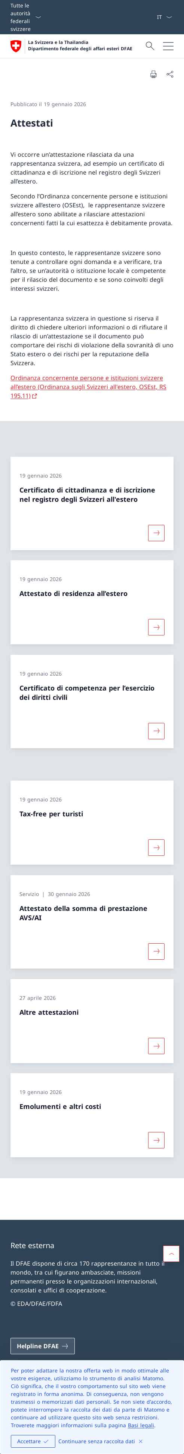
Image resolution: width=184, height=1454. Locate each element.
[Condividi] (170, 74)
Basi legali (141, 1425)
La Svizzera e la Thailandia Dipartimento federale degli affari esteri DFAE (80, 45)
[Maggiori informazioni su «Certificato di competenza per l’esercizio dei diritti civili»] (156, 731)
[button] (171, 1254)
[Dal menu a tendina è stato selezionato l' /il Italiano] (164, 17)
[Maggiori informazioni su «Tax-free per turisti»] (156, 847)
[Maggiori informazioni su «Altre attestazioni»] (156, 1045)
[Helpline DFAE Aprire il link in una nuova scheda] (42, 1346)
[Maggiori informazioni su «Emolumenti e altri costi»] (156, 1140)
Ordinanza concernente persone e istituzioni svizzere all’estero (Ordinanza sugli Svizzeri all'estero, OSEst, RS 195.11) (88, 387)
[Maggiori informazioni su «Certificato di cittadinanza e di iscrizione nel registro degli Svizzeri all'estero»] (156, 532)
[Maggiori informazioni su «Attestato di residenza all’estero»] (156, 627)
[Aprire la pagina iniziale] (71, 46)
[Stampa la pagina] (153, 74)
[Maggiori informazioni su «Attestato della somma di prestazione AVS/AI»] (156, 951)
